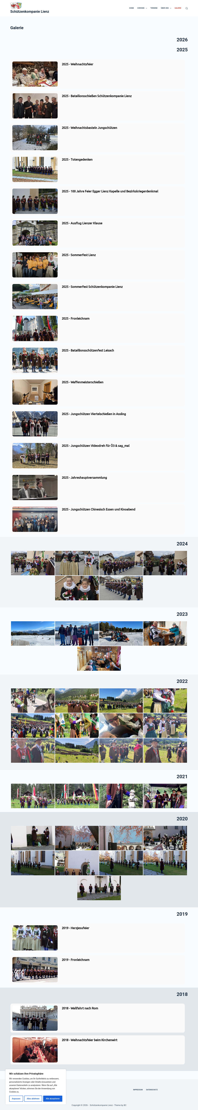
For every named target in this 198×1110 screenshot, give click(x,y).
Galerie (178, 8)
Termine (153, 8)
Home (131, 8)
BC (125, 1105)
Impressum (138, 1090)
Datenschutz (152, 1090)
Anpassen (16, 1099)
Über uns (166, 8)
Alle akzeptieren (53, 1099)
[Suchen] (187, 8)
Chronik (142, 8)
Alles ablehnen (33, 1099)
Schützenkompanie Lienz (29, 12)
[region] (36, 1087)
